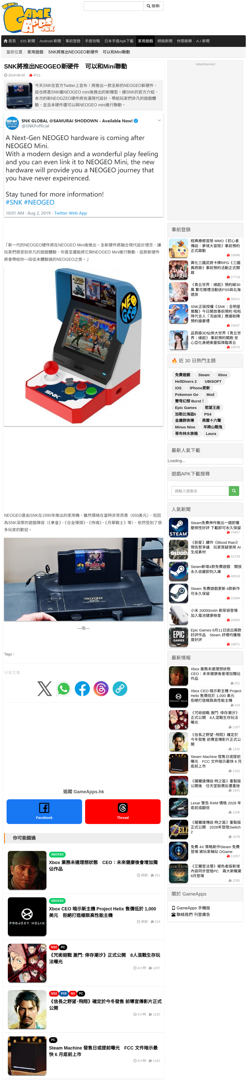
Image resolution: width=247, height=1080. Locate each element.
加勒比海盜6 (186, 414)
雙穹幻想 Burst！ (190, 401)
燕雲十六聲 (211, 420)
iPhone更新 (200, 388)
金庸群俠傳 (185, 420)
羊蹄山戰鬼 (212, 427)
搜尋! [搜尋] (153, 6)
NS (73, 993)
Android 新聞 (50, 41)
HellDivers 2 (186, 381)
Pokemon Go (187, 394)
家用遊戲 (145, 41)
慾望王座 (212, 407)
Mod (210, 394)
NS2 (54, 947)
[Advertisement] (79, 476)
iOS (179, 388)
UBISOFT (213, 381)
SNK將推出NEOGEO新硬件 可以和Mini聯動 (89, 52)
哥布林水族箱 (187, 433)
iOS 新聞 (27, 41)
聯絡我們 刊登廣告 (190, 914)
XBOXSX (57, 854)
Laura (211, 433)
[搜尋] (114, 6)
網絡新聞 (164, 41)
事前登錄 (73, 41)
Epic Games (186, 407)
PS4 (207, 414)
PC (63, 947)
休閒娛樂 (184, 41)
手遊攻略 (92, 41)
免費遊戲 (183, 375)
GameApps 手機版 (190, 908)
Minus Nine (185, 427)
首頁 (10, 41)
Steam (204, 375)
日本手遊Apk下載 (119, 41)
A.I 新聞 (203, 41)
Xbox (222, 375)
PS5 (64, 993)
